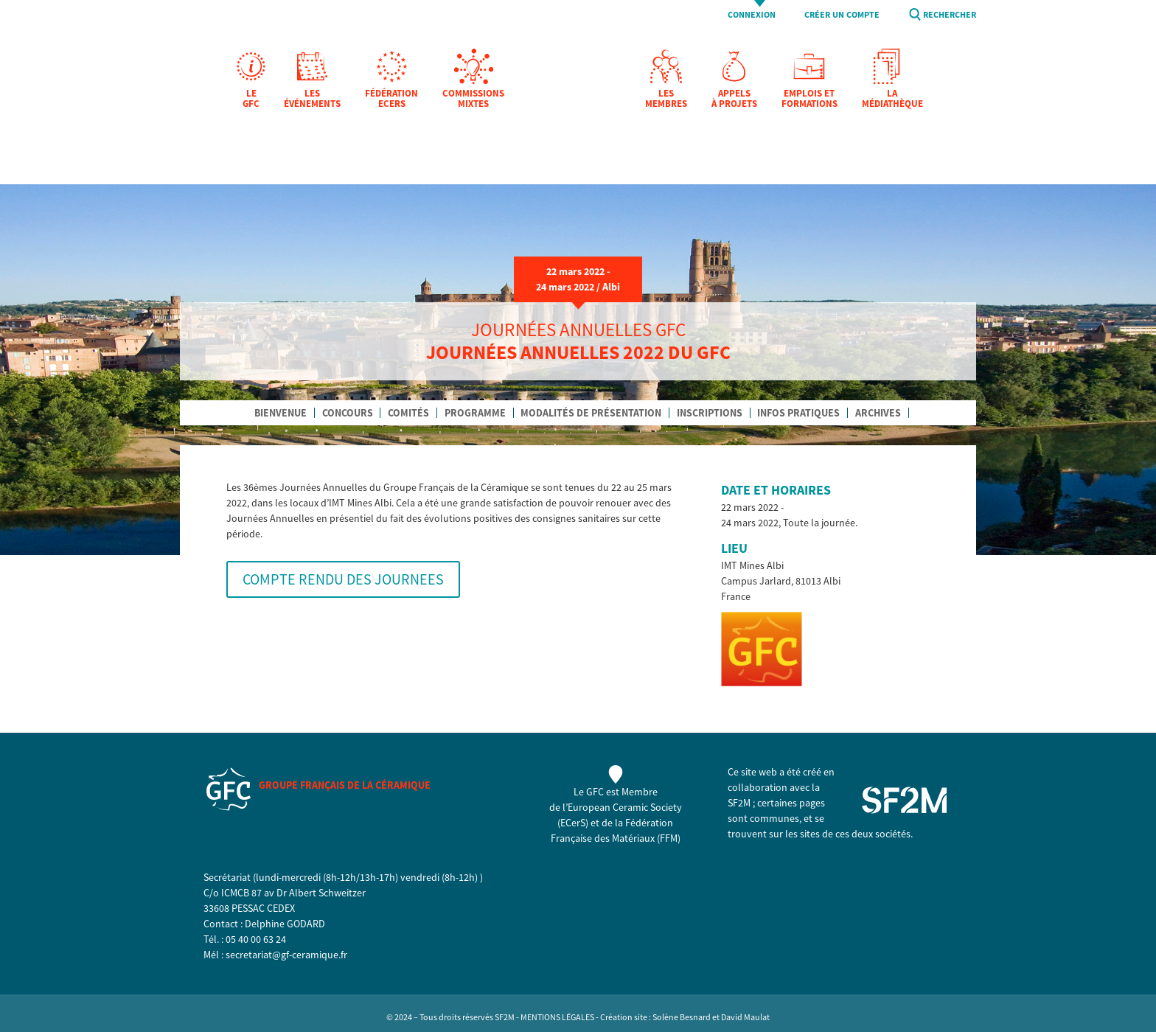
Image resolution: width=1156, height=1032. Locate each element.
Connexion (752, 15)
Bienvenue (280, 413)
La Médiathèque (892, 99)
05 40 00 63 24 (256, 939)
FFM (669, 838)
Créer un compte (842, 15)
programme (475, 413)
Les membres (666, 99)
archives (878, 413)
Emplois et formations (809, 99)
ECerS (572, 822)
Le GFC (251, 99)
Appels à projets (734, 99)
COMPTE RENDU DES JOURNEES (343, 579)
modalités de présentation (590, 413)
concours (347, 413)
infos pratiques (798, 413)
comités (408, 413)
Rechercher (949, 15)
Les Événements (312, 99)
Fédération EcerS (391, 99)
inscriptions (709, 413)
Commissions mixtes (473, 99)
